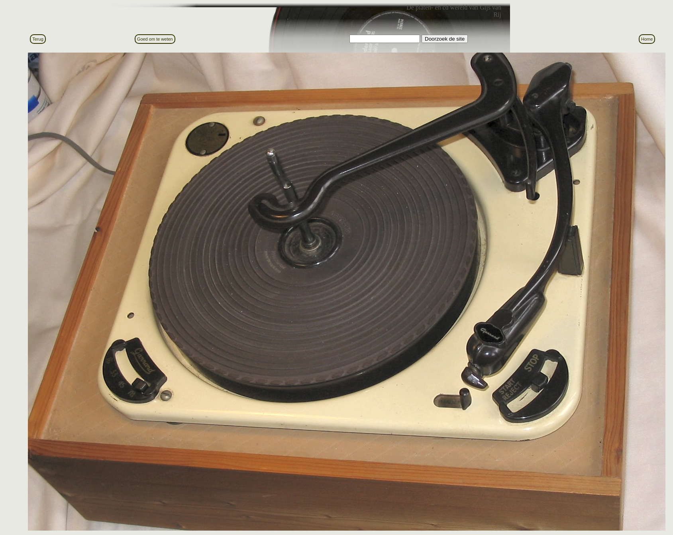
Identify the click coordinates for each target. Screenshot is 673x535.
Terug (37, 39)
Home (647, 39)
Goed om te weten (155, 39)
